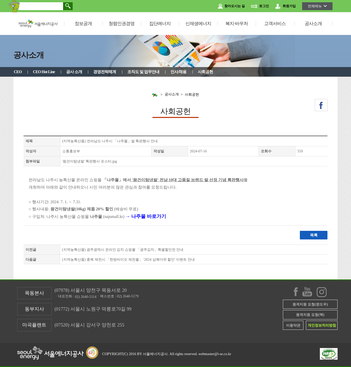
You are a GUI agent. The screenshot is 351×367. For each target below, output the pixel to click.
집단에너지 (160, 23)
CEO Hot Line (44, 72)
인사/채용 (178, 72)
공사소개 (313, 23)
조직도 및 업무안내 (143, 72)
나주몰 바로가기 (148, 216)
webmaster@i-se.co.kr (215, 354)
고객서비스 (275, 23)
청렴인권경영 (121, 23)
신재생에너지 (198, 23)
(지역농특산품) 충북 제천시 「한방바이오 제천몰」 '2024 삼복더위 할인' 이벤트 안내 (128, 259)
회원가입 (285, 6)
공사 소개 (74, 72)
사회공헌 (205, 72)
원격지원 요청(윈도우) (310, 304)
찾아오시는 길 (231, 6)
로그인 (260, 6)
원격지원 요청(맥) (310, 315)
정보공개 (83, 23)
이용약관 (293, 325)
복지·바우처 (236, 23)
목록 (314, 235)
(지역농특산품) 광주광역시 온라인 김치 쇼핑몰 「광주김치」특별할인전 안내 (122, 250)
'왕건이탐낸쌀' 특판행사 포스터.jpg (89, 161)
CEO (18, 72)
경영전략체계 (104, 72)
